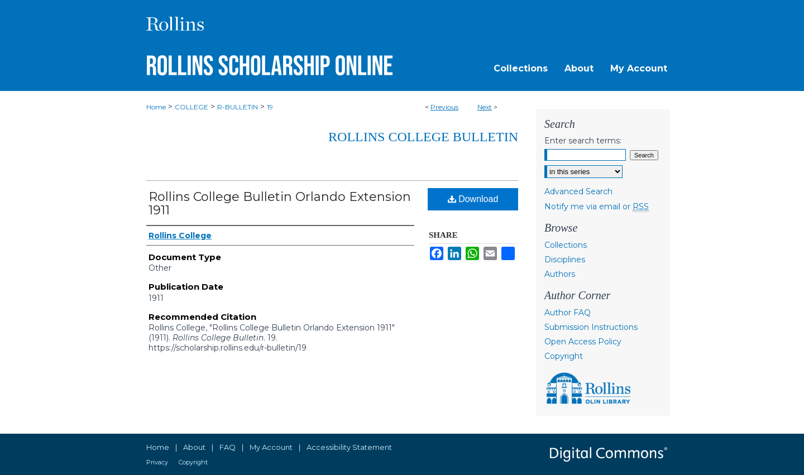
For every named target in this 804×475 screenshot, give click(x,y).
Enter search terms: (582, 141)
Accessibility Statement (349, 447)
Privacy (157, 462)
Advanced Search (578, 191)
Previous (444, 107)
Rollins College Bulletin (423, 136)
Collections (565, 245)
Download (473, 199)
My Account (271, 447)
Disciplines (564, 260)
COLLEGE (191, 107)
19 (270, 107)
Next (484, 107)
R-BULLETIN (237, 107)
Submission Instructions (591, 327)
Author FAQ (567, 313)
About (194, 447)
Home (156, 107)
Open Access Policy (582, 342)
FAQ (227, 447)
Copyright (563, 356)
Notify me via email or (596, 206)
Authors (559, 274)
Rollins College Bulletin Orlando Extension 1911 (280, 203)
